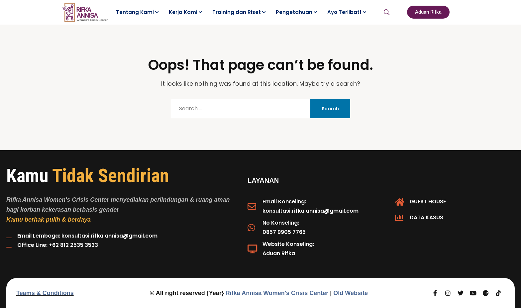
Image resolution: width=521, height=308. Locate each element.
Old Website (350, 293)
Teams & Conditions (45, 293)
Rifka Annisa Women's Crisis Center (277, 293)
